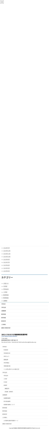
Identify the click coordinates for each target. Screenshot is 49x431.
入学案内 (3, 324)
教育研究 (3, 321)
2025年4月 (6, 271)
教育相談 (6, 298)
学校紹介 (3, 304)
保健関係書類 (7, 398)
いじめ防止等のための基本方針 (11, 369)
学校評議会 (6, 363)
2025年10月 (6, 256)
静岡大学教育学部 (5, 328)
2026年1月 (6, 248)
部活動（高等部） (9, 391)
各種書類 (3, 311)
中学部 (5, 286)
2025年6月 (6, 265)
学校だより (6, 356)
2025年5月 (6, 268)
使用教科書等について (9, 404)
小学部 (5, 292)
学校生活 (3, 307)
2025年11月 (6, 254)
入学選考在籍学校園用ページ (11, 420)
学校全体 (6, 289)
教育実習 (6, 295)
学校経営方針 (7, 353)
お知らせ (6, 283)
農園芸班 (7, 388)
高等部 (5, 301)
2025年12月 (6, 251)
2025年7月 (6, 262)
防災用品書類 (7, 401)
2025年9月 (6, 259)
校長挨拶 (6, 350)
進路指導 (6, 359)
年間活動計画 (7, 366)
